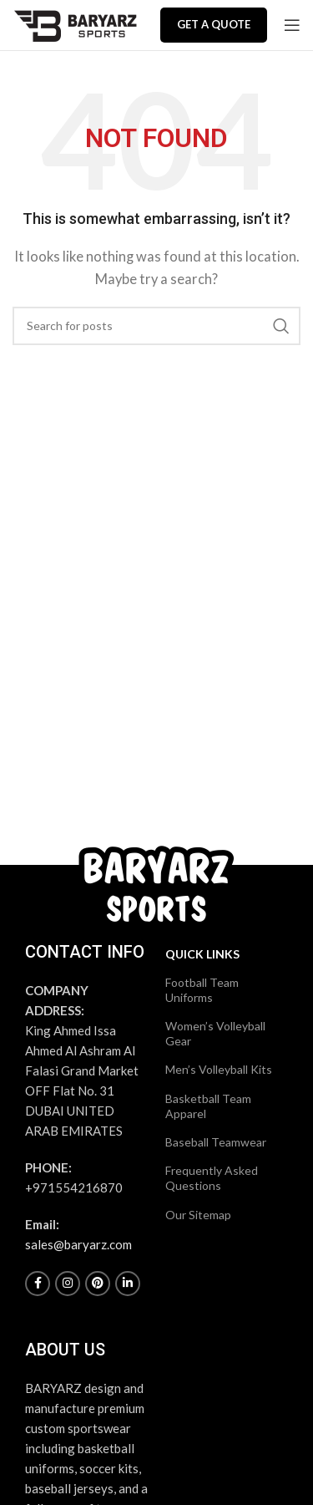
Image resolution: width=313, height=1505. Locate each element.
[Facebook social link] (37, 1283)
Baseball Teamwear (215, 1142)
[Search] (156, 326)
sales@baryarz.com (78, 1244)
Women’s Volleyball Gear (215, 1033)
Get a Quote (213, 24)
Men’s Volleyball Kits (218, 1069)
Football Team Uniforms (202, 989)
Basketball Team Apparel (208, 1106)
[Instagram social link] (67, 1283)
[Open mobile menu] (292, 25)
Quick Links (202, 954)
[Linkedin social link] (127, 1283)
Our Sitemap (198, 1215)
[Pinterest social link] (97, 1283)
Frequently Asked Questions (211, 1177)
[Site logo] (75, 23)
